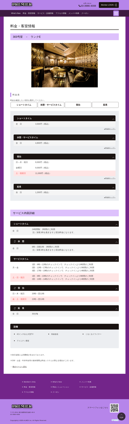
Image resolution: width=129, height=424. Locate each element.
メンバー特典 (74, 13)
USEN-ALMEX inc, (25, 420)
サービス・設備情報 (45, 13)
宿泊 (78, 105)
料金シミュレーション (61, 387)
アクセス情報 (61, 13)
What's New (16, 13)
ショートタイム (23, 105)
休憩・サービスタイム (50, 105)
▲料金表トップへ (109, 129)
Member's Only (30, 382)
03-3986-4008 (15, 414)
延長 (105, 105)
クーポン (85, 13)
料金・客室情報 (29, 13)
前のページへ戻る (20, 367)
